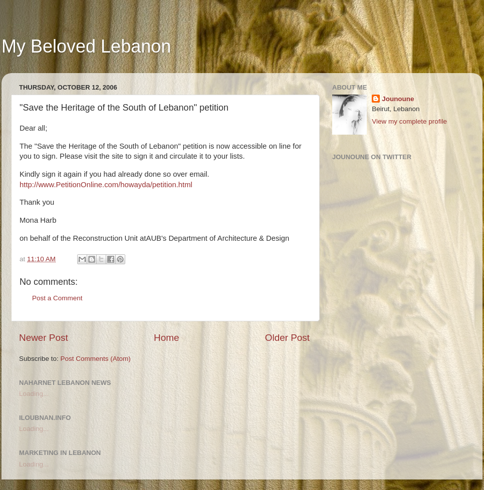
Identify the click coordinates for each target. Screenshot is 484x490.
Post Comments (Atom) (96, 358)
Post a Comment (57, 298)
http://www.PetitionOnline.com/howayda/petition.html (106, 185)
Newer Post (43, 337)
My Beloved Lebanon (86, 46)
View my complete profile (409, 121)
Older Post (287, 337)
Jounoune (398, 99)
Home (166, 337)
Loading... (34, 393)
